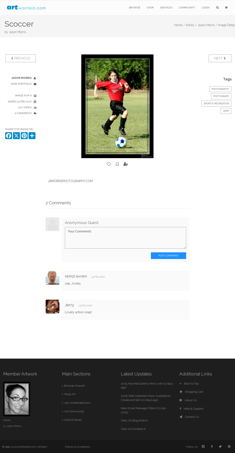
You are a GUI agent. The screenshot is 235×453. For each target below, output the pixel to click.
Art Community (74, 411)
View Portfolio (21, 83)
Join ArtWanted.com (77, 402)
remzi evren (76, 276)
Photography (220, 89)
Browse (134, 7)
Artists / (191, 25)
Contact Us (189, 416)
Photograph (221, 96)
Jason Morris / (207, 25)
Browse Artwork (74, 385)
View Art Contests (133, 429)
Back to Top (189, 383)
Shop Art (69, 394)
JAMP (226, 111)
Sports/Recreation (216, 103)
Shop (150, 7)
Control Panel (73, 419)
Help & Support (191, 408)
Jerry (70, 305)
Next (220, 58)
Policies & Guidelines (77, 446)
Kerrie (6, 420)
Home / (179, 25)
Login (206, 7)
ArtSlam (42, 446)
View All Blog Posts (134, 420)
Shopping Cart (191, 391)
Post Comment (168, 255)
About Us (188, 400)
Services (166, 7)
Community (187, 7)
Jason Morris (17, 32)
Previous (20, 58)
